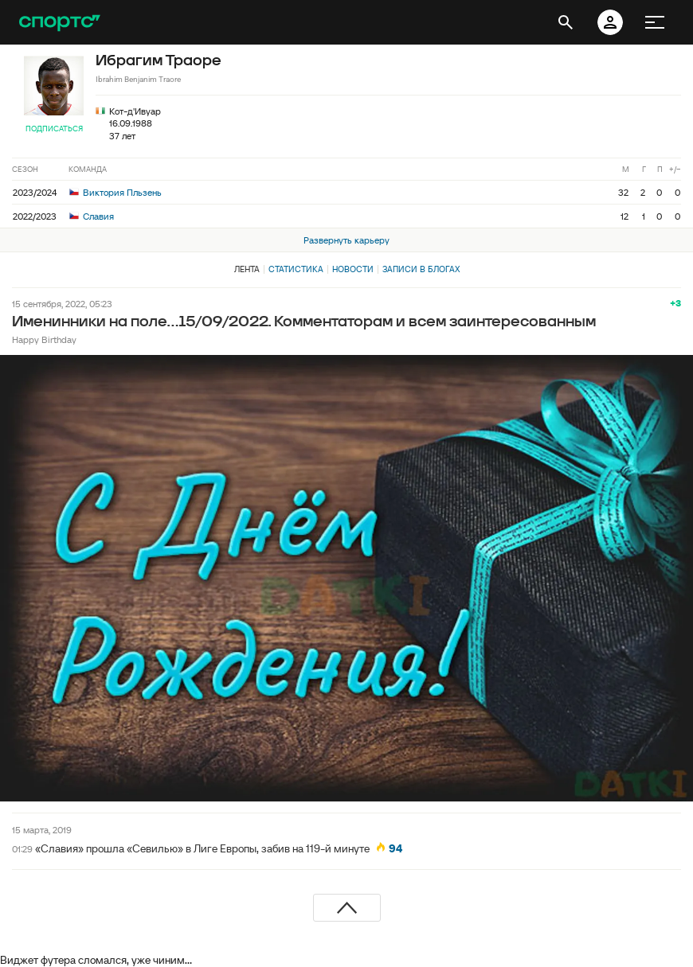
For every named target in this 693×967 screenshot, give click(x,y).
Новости (353, 269)
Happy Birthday (44, 339)
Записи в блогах (421, 269)
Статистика (295, 269)
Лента (247, 269)
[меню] (655, 22)
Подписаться (54, 128)
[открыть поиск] (565, 22)
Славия (91, 216)
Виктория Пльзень (115, 192)
